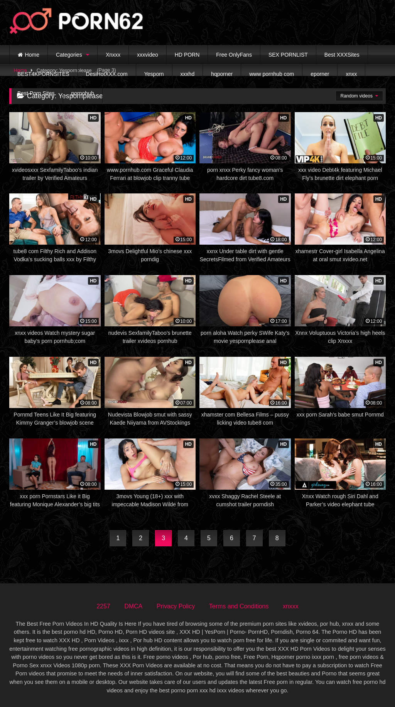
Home (32, 55)
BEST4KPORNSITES (43, 74)
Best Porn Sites (36, 93)
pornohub (82, 93)
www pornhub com (271, 74)
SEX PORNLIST (288, 55)
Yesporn (154, 74)
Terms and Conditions (239, 606)
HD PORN (187, 55)
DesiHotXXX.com (107, 74)
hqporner (222, 74)
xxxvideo (147, 55)
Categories (69, 55)
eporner (320, 74)
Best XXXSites (342, 55)
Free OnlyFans (234, 55)
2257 (103, 606)
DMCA (133, 606)
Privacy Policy (176, 606)
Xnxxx (113, 55)
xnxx (351, 74)
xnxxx (291, 606)
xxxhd (188, 74)
